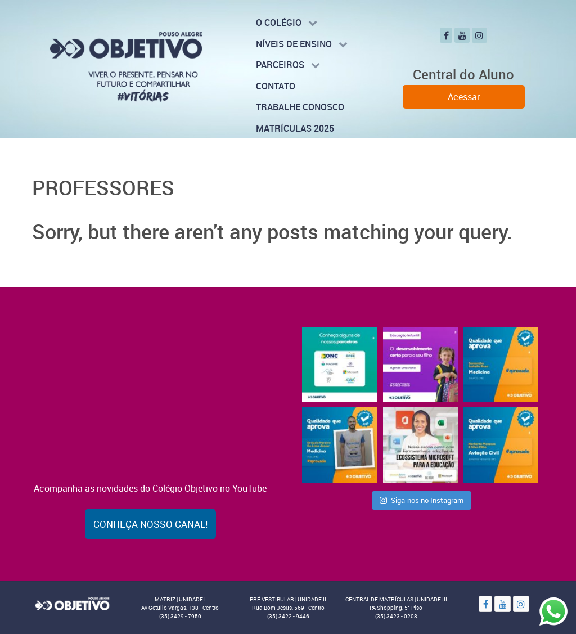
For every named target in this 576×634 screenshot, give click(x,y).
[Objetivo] (72, 603)
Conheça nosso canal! (150, 524)
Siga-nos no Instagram (422, 500)
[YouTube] (462, 35)
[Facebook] (446, 35)
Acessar (464, 97)
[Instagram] (479, 35)
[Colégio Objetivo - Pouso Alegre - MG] (126, 66)
